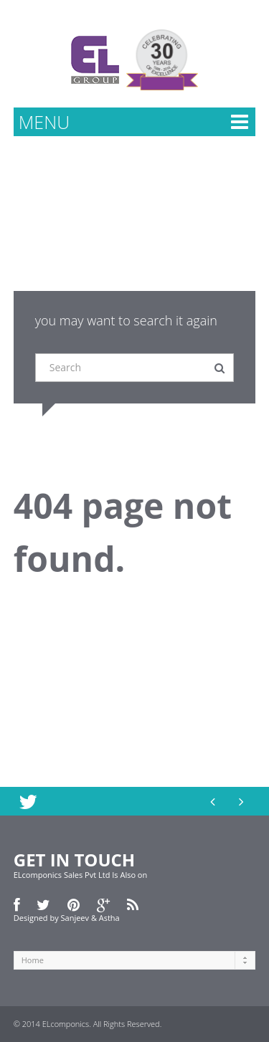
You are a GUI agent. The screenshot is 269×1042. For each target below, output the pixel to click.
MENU (44, 122)
